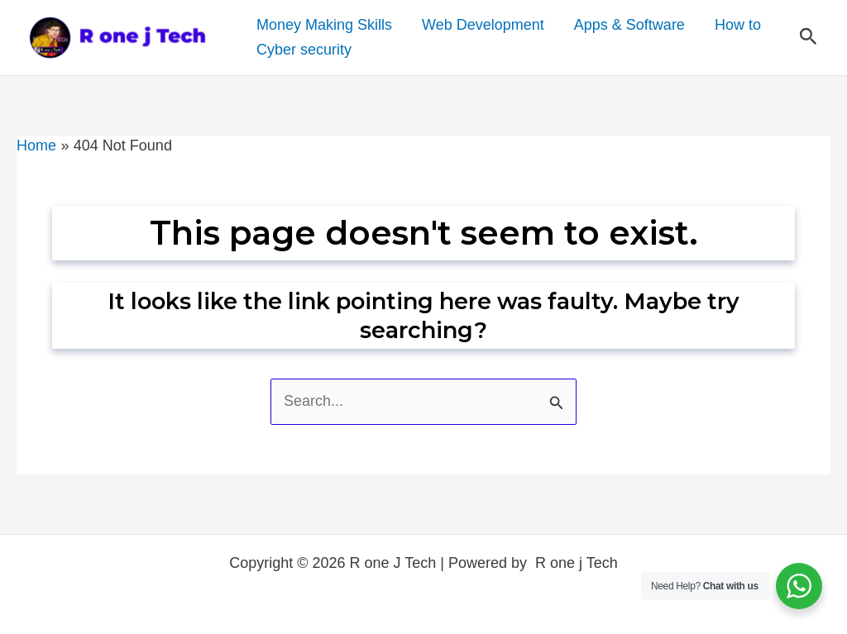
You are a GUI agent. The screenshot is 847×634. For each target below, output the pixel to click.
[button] (808, 37)
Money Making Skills (324, 25)
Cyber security (304, 49)
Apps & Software (629, 25)
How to (738, 25)
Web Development (483, 25)
